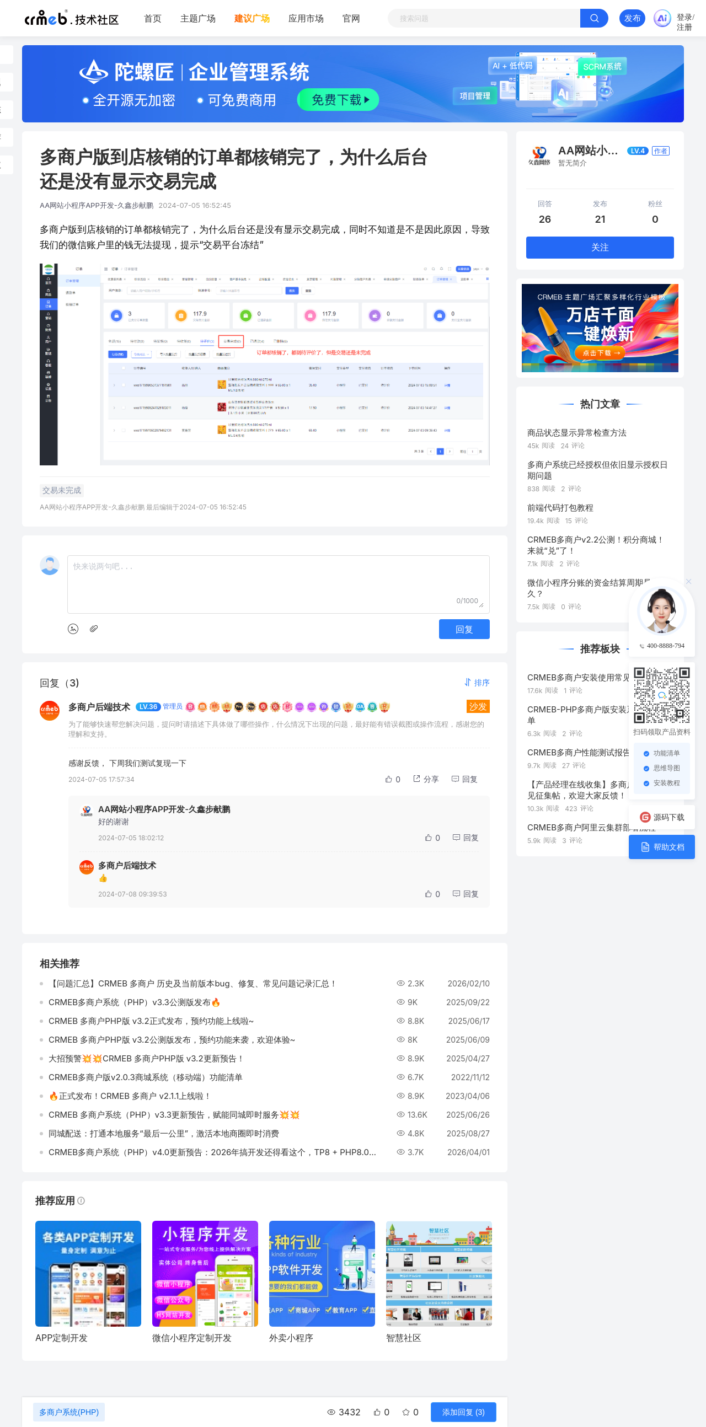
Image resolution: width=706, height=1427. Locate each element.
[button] (476, 682)
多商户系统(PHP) (69, 1412)
